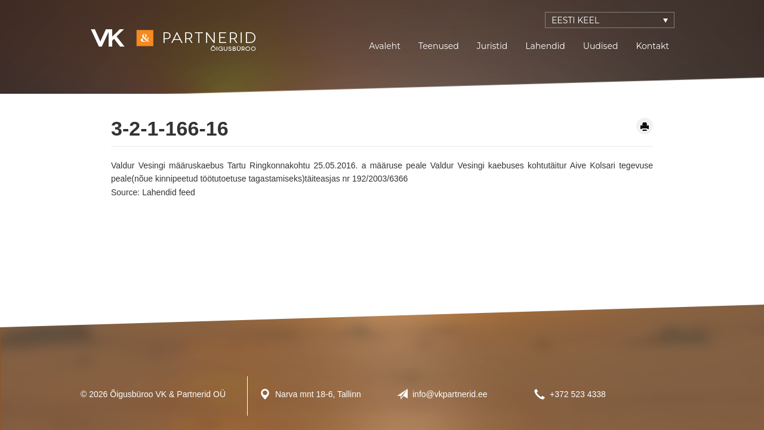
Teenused (438, 46)
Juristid (492, 46)
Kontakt (652, 46)
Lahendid (545, 46)
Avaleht (385, 46)
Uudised (600, 46)
